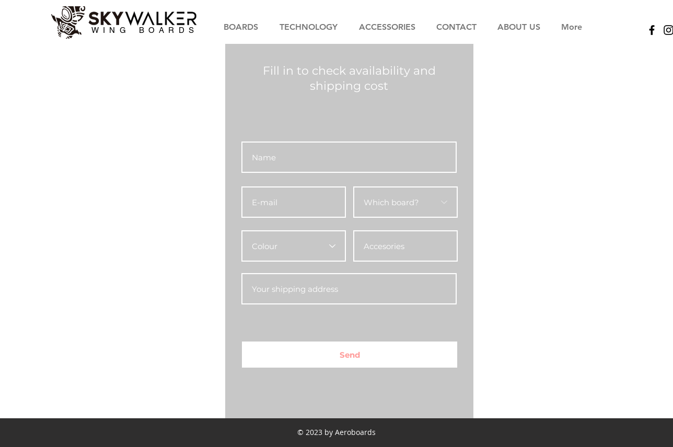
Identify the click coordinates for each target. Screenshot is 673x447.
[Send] (349, 355)
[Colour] (293, 246)
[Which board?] (405, 202)
